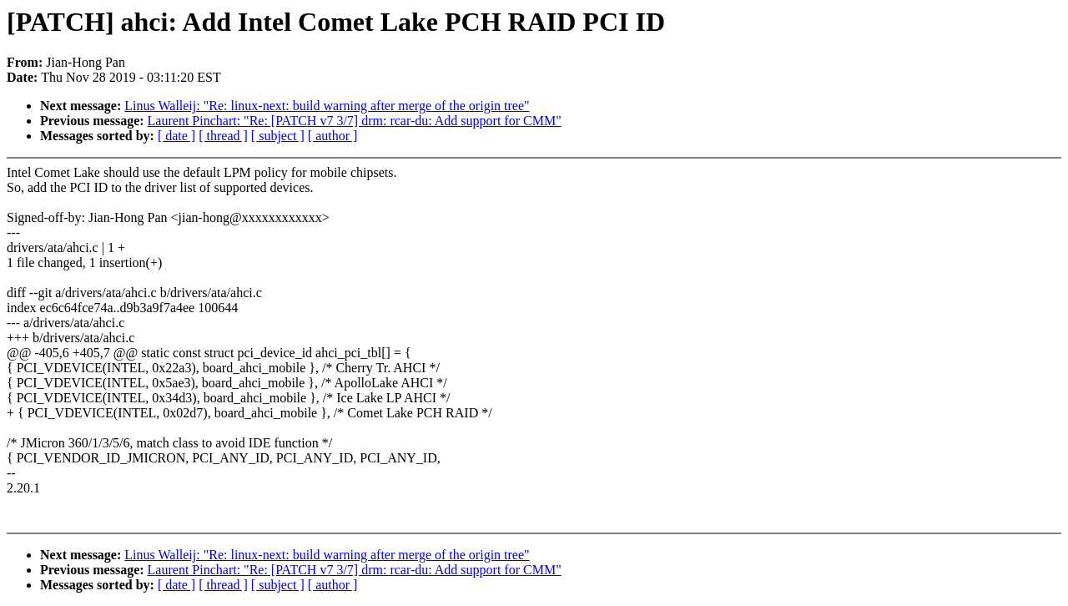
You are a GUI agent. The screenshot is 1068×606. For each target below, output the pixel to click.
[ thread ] (223, 136)
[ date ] (176, 136)
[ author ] (333, 136)
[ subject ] (278, 136)
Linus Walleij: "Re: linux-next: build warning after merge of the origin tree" (326, 105)
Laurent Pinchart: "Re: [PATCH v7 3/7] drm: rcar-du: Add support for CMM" (355, 121)
